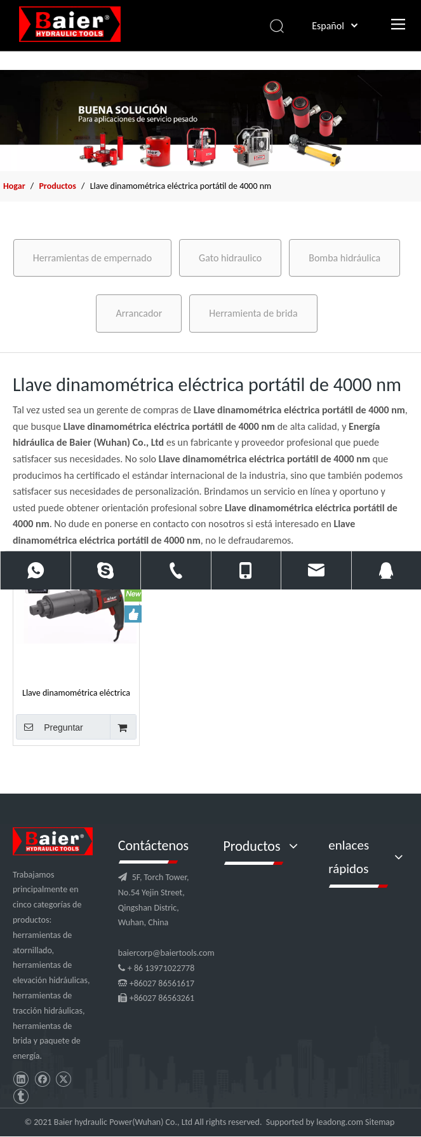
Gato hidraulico (230, 258)
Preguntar (49, 727)
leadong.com (339, 1122)
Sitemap (379, 1122)
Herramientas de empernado (92, 258)
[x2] (210, 120)
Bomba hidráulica (344, 258)
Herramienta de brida (253, 313)
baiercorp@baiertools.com (166, 953)
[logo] (53, 841)
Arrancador (139, 313)
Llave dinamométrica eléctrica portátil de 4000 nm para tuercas (76, 692)
